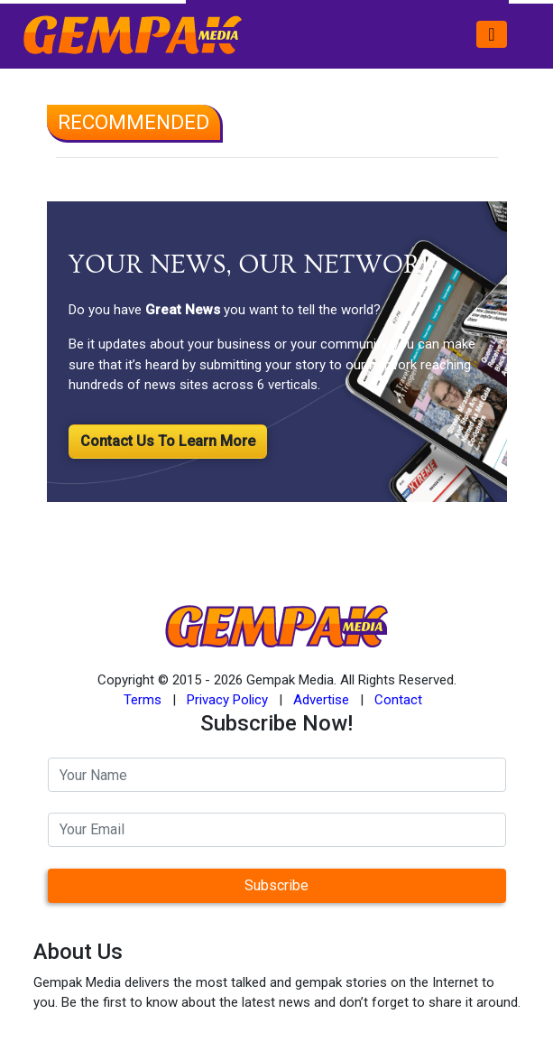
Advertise (321, 700)
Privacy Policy (227, 700)
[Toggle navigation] (491, 34)
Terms (142, 700)
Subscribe (276, 885)
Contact (398, 700)
